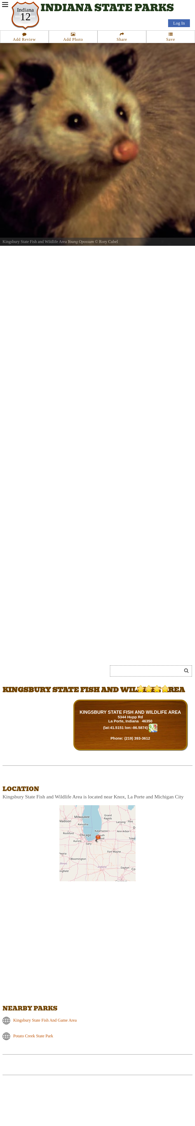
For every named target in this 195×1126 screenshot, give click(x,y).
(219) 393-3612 (137, 738)
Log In (179, 23)
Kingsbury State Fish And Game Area (45, 1020)
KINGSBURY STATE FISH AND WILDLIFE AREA (130, 712)
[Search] (148, 671)
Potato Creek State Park (33, 1036)
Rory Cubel (108, 241)
